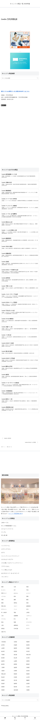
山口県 (27, 677)
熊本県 (15, 686)
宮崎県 (2, 690)
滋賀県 (15, 667)
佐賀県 (27, 683)
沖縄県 (27, 690)
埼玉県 (27, 651)
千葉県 (2, 654)
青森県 (27, 641)
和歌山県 (3, 673)
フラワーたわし (5, 566)
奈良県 (27, 670)
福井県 (2, 661)
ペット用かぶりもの (6, 569)
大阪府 (2, 670)
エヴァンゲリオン (6, 549)
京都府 (27, 667)
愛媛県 (27, 680)
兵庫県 (15, 670)
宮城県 (15, 645)
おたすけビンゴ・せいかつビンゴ (10, 573)
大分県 (27, 686)
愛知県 (27, 664)
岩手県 (2, 645)
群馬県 (15, 651)
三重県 (2, 667)
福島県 (15, 648)
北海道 (15, 641)
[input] (20, 78)
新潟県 (2, 657)
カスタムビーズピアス (7, 559)
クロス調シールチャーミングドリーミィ (12, 563)
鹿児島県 (16, 690)
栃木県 (2, 651)
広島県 (15, 677)
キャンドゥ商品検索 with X (15, 513)
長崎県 (2, 686)
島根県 (27, 673)
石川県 (27, 657)
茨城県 (27, 648)
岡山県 (2, 677)
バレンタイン (4, 576)
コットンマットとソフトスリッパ (10, 556)
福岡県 (15, 683)
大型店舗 (3, 641)
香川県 (15, 680)
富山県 (15, 657)
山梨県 (15, 661)
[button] (37, 78)
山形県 (2, 648)
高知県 (2, 683)
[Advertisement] (20, 13)
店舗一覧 (3, 105)
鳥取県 (15, 673)
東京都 (15, 654)
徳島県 (2, 680)
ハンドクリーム (5, 545)
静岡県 (15, 664)
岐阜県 (2, 664)
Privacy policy (5, 705)
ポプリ (3, 552)
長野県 (27, 661)
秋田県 (27, 645)
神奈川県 (28, 654)
